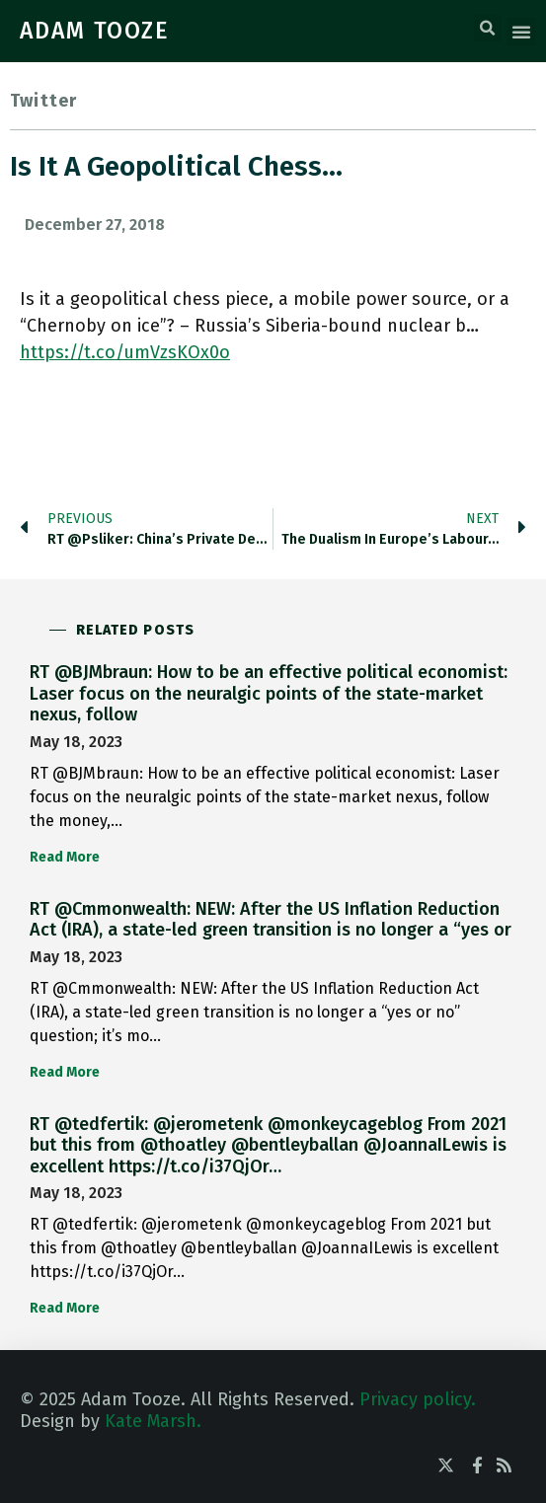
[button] (488, 28)
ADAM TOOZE (95, 30)
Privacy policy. (417, 1399)
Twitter (43, 101)
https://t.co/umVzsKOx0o (125, 352)
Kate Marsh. (153, 1421)
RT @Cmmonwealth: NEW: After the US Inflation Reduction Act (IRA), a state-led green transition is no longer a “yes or (270, 919)
